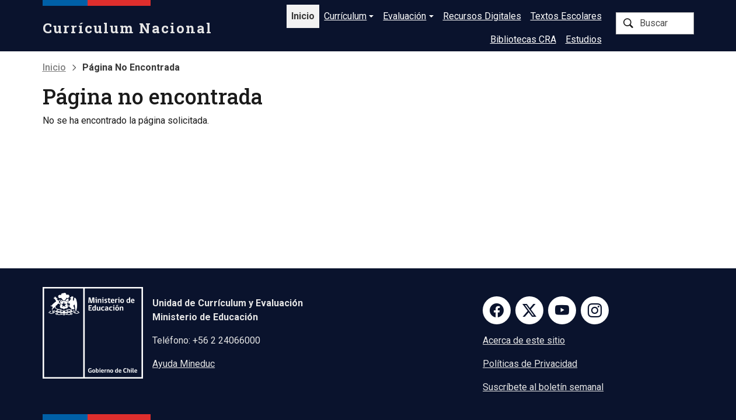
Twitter (529, 310)
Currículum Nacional (127, 28)
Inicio (303, 16)
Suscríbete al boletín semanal (543, 387)
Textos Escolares (566, 16)
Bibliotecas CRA (523, 39)
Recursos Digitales (482, 16)
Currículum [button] (345, 16)
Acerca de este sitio (524, 340)
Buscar (628, 23)
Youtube (562, 310)
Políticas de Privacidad (530, 363)
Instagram (595, 310)
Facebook (497, 310)
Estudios (584, 39)
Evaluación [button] (404, 16)
